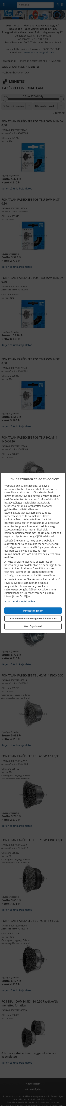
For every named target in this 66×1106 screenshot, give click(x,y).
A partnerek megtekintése (19, 601)
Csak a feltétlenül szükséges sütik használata (33, 618)
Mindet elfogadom (33, 610)
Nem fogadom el (33, 626)
